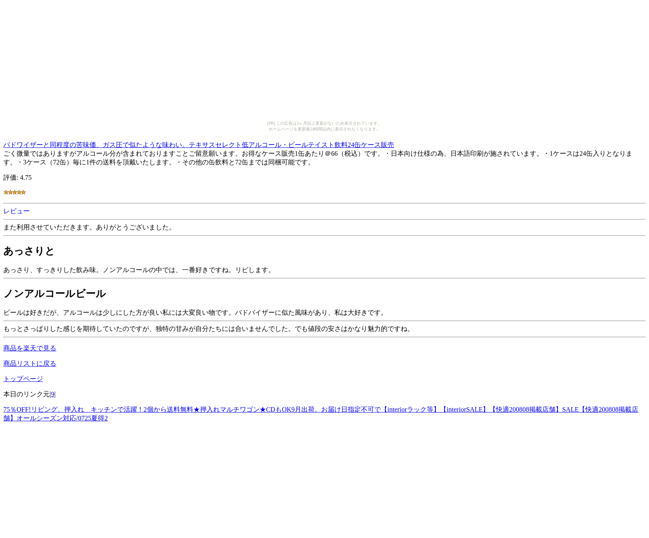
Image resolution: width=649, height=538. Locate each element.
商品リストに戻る (29, 363)
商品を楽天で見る (29, 348)
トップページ (23, 378)
